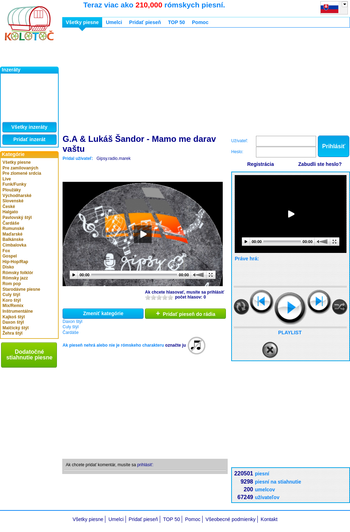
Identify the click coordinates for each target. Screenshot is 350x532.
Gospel (9, 256)
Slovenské (12, 200)
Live (6, 179)
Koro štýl (11, 300)
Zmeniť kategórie (103, 313)
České (8, 206)
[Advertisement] (140, 82)
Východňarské (16, 195)
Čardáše (10, 223)
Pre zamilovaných (20, 168)
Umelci (114, 22)
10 (170, 297)
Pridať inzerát (29, 139)
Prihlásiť (333, 146)
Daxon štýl (13, 322)
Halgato (10, 211)
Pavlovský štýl (17, 217)
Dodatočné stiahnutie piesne (29, 354)
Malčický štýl (15, 327)
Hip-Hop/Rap (15, 261)
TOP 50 (176, 22)
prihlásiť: (145, 464)
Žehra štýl (12, 333)
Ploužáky (11, 189)
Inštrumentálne (17, 311)
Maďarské (12, 234)
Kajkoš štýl (13, 316)
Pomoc (200, 22)
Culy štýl (11, 294)
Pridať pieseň (145, 22)
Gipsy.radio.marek (113, 158)
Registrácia (260, 164)
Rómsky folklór (17, 272)
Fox (6, 250)
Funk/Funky (14, 184)
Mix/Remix (12, 305)
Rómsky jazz (15, 278)
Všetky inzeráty (29, 127)
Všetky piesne (16, 162)
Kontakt (269, 519)
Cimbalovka (14, 245)
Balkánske (12, 239)
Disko (8, 267)
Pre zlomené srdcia (21, 173)
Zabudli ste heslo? (320, 164)
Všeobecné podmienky (230, 519)
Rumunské (13, 228)
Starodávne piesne (21, 289)
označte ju (175, 345)
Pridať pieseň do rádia (185, 313)
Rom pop (11, 283)
